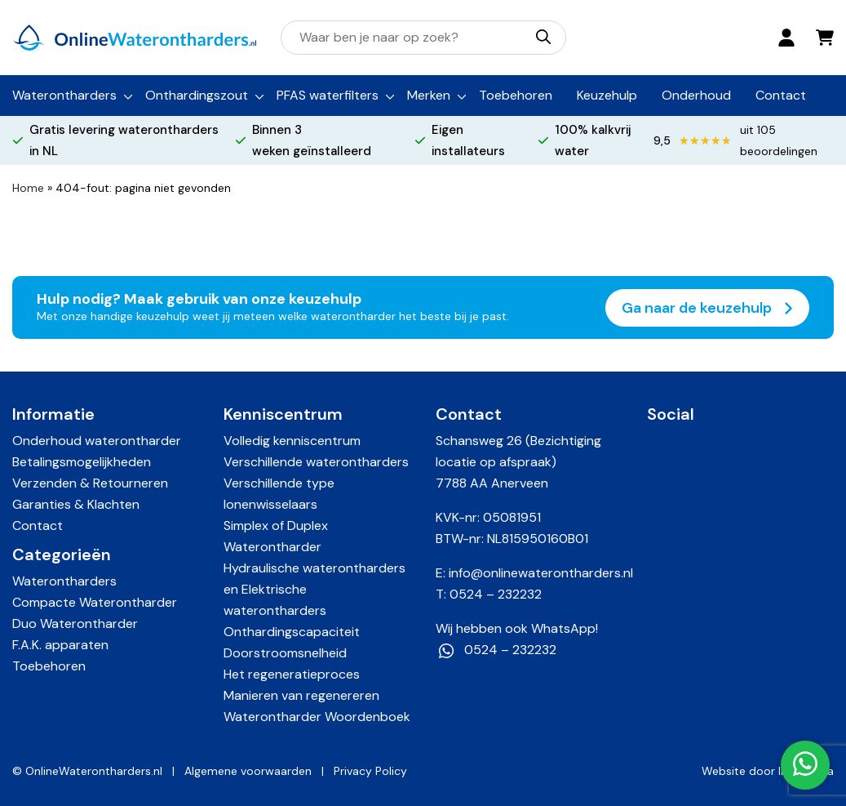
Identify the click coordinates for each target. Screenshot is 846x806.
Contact (780, 95)
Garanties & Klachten (76, 504)
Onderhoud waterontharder (96, 440)
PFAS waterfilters (328, 95)
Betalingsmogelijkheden (81, 461)
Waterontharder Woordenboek (317, 716)
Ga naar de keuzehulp (707, 307)
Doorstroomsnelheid (285, 652)
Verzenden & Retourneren (90, 483)
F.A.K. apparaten (60, 644)
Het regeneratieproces (292, 674)
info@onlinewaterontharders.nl (541, 572)
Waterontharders (64, 95)
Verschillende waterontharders (316, 461)
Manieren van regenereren (301, 695)
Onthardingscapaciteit (292, 631)
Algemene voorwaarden (248, 771)
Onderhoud (696, 95)
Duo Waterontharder (75, 623)
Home (28, 187)
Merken (428, 95)
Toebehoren (515, 95)
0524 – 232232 (496, 594)
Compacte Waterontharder (94, 602)
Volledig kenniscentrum (292, 440)
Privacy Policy (370, 771)
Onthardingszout (196, 95)
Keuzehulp (607, 95)
